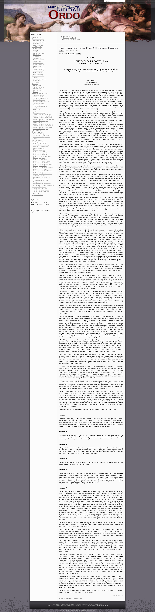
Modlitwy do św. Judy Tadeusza (43, 167)
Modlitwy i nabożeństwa (39, 142)
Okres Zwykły (37, 58)
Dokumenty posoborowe (40, 179)
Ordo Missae (37, 109)
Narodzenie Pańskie (39, 53)
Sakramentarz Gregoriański (41, 137)
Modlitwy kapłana (39, 158)
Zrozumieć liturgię (38, 39)
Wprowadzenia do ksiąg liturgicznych (40, 181)
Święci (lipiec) (38, 69)
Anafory (34, 111)
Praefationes (37, 108)
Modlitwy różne (38, 172)
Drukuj (61, 50)
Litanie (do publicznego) (41, 145)
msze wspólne (37, 72)
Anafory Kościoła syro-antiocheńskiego (40, 121)
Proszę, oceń (63, 53)
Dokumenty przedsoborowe (41, 177)
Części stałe (37, 48)
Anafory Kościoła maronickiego (43, 124)
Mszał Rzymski (37, 47)
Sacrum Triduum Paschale (41, 101)
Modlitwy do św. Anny (40, 166)
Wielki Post (37, 55)
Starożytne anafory (39, 113)
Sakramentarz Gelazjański (41, 135)
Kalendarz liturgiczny (39, 187)
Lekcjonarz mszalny (38, 76)
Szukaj (102, 1)
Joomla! (49, 605)
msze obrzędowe (38, 74)
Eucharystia (37, 43)
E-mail (67, 50)
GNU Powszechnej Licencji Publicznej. (96, 605)
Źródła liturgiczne (37, 132)
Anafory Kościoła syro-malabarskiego (40, 129)
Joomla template (64, 610)
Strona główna (36, 37)
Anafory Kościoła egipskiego (42, 114)
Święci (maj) (37, 66)
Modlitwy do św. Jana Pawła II (43, 171)
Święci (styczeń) (38, 59)
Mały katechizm (37, 140)
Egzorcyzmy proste (39, 148)
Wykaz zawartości (37, 195)
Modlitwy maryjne (39, 150)
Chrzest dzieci (37, 85)
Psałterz (34, 138)
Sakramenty (35, 84)
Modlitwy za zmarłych (40, 153)
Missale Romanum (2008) (40, 93)
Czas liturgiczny (38, 45)
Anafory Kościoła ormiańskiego (43, 125)
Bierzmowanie (37, 88)
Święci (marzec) (38, 63)
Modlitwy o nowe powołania (42, 156)
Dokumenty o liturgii (38, 175)
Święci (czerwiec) (38, 68)
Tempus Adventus (38, 95)
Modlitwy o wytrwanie (40, 159)
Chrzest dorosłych (39, 87)
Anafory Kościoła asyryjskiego (43, 127)
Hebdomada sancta (39, 100)
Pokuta (35, 92)
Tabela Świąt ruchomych (41, 188)
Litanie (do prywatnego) (40, 146)
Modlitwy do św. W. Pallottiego (43, 164)
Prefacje (35, 50)
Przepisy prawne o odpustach (42, 183)
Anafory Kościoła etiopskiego (42, 117)
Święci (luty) (37, 61)
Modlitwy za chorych (39, 151)
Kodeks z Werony (38, 133)
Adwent (35, 51)
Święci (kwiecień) (39, 64)
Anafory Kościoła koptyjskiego (43, 116)
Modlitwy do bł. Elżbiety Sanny (43, 174)
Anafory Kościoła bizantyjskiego (43, 119)
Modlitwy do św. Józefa (40, 162)
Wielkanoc (36, 56)
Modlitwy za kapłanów (40, 154)
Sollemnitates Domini (40, 106)
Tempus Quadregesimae (40, 98)
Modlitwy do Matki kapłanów (42, 161)
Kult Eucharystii (38, 90)
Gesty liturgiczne (38, 40)
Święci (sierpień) (38, 71)
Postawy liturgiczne (39, 42)
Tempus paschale (38, 103)
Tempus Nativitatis (39, 96)
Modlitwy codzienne (39, 143)
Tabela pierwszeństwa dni (41, 190)
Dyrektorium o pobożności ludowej (44, 185)
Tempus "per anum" (39, 105)
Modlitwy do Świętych (40, 169)
